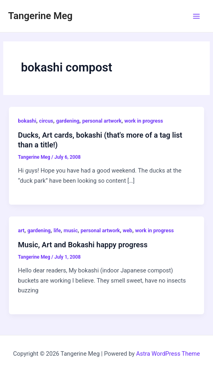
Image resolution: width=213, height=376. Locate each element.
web (127, 230)
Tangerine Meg (40, 16)
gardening (67, 121)
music (71, 230)
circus (46, 121)
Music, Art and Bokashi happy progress (82, 244)
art (21, 230)
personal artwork (102, 121)
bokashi (27, 121)
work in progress (144, 121)
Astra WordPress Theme (168, 353)
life (57, 230)
